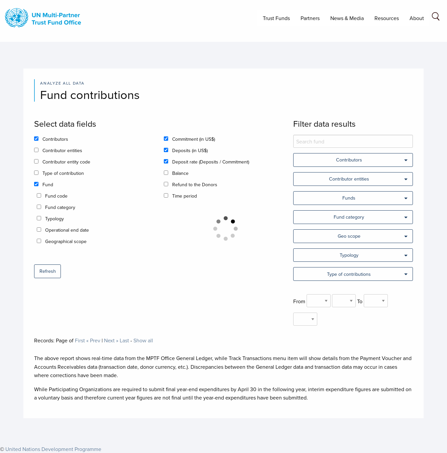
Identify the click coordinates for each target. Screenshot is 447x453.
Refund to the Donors (194, 184)
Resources (386, 18)
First (80, 340)
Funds (348, 197)
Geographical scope (66, 241)
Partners (310, 18)
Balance (180, 173)
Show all (143, 340)
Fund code (56, 196)
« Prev (93, 340)
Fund (47, 184)
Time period (184, 196)
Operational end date (67, 230)
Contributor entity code (66, 161)
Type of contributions (349, 273)
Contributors (55, 139)
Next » (111, 340)
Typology (54, 218)
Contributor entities (62, 150)
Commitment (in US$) (193, 139)
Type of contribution (63, 173)
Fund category (60, 207)
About (417, 18)
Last (124, 340)
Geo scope (349, 235)
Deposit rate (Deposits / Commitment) (210, 161)
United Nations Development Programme (53, 449)
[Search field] (435, 17)
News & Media (347, 18)
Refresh (47, 270)
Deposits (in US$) (190, 150)
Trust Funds (276, 18)
